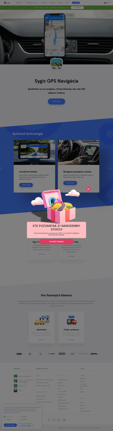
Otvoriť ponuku (56, 242)
